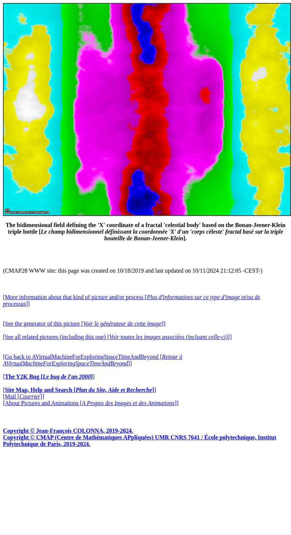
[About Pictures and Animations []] (91, 403)
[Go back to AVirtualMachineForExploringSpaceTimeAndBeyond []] (92, 360)
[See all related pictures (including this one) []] (117, 337)
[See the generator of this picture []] (84, 323)
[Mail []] (23, 396)
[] (49, 376)
